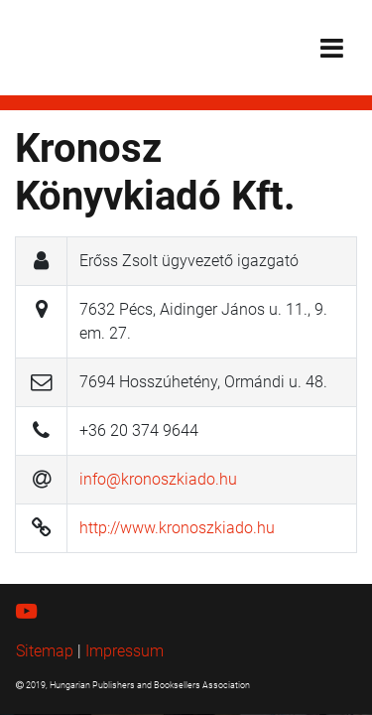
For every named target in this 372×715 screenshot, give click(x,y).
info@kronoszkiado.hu (158, 479)
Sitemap (44, 651)
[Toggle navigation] (332, 48)
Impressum (124, 651)
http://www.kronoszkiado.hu (177, 527)
